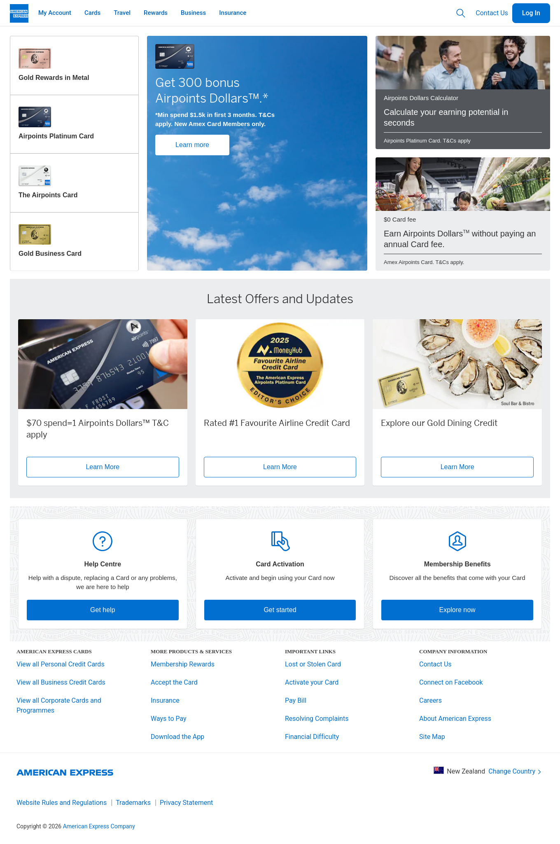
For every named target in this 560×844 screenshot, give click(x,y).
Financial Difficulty (312, 737)
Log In (531, 13)
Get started (280, 609)
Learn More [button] (102, 466)
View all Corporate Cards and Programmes (58, 705)
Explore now (457, 609)
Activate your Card (311, 682)
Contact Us (492, 13)
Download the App (177, 737)
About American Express (455, 718)
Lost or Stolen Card (313, 664)
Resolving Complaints (316, 718)
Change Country (515, 771)
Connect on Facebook (451, 682)
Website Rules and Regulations (61, 803)
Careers (430, 700)
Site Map (432, 737)
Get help (102, 609)
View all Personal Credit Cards (60, 664)
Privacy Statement (186, 803)
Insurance (165, 700)
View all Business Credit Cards (60, 682)
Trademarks (133, 803)
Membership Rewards (183, 664)
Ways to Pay (169, 718)
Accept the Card (174, 682)
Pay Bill (295, 700)
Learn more (192, 144)
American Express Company (99, 826)
